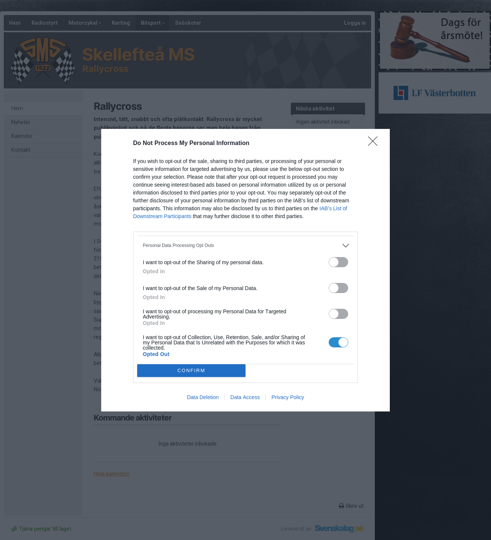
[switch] (338, 262)
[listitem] (245, 246)
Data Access (245, 397)
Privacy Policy (287, 397)
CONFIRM (191, 370)
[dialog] (245, 270)
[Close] (375, 143)
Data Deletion (203, 397)
